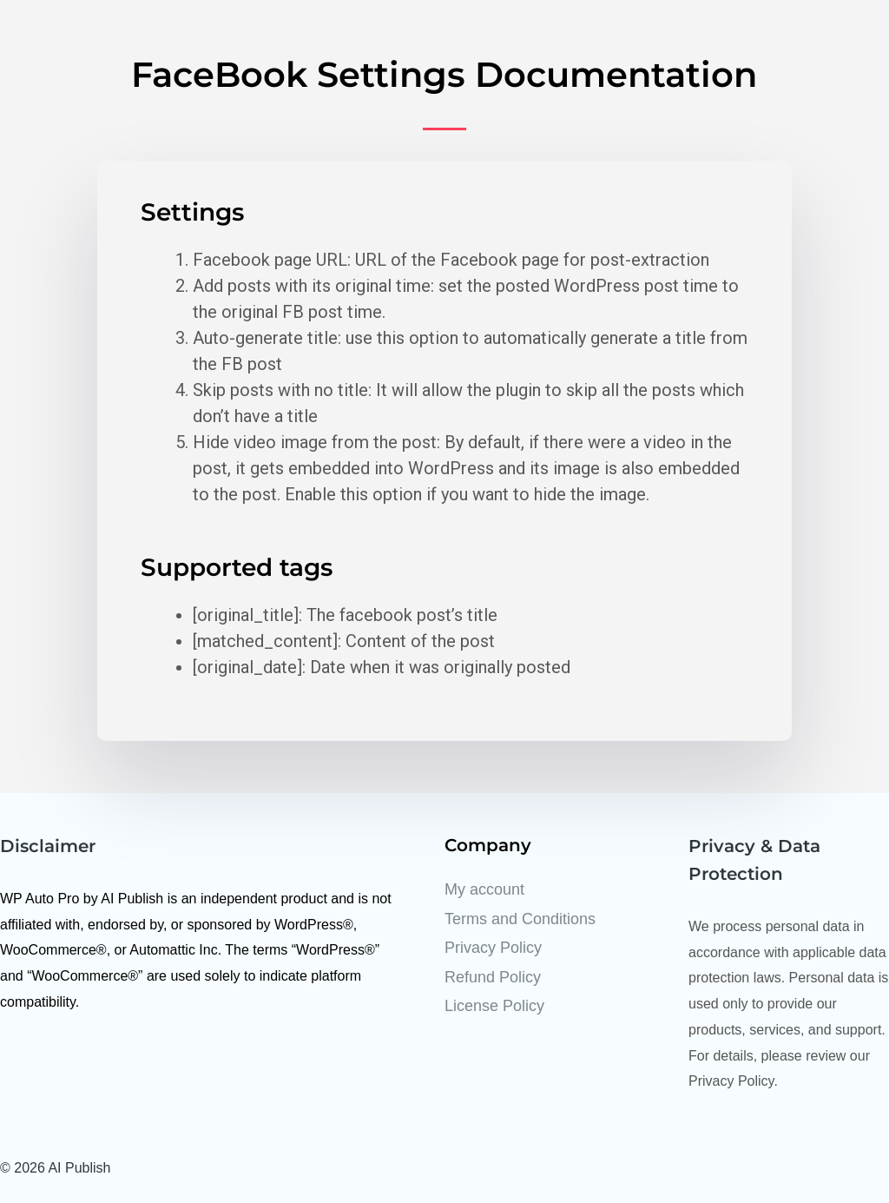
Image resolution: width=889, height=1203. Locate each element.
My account (484, 889)
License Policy (494, 1006)
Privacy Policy (493, 947)
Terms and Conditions (520, 919)
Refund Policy (492, 977)
